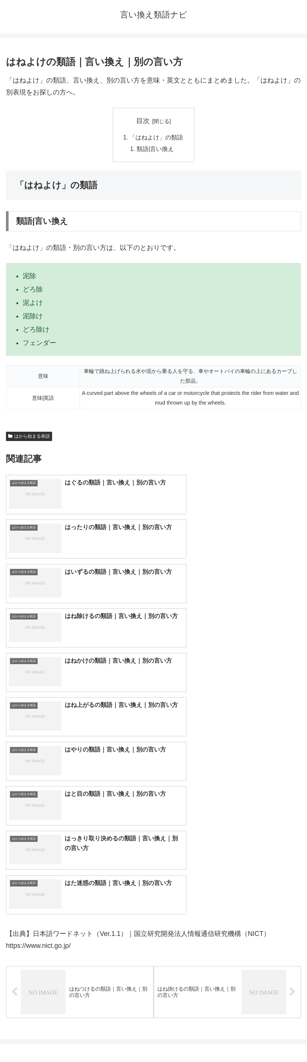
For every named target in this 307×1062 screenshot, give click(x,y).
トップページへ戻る (78, 1038)
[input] (153, 831)
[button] (293, 831)
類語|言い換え (155, 150)
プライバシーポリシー (229, 1038)
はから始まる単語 (29, 437)
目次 (143, 121)
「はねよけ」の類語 (156, 137)
